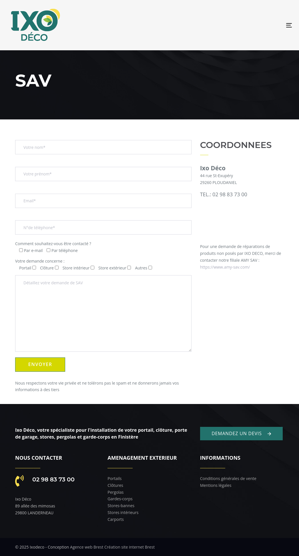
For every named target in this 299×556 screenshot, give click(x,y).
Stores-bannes (120, 505)
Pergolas (115, 492)
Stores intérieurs (122, 512)
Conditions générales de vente (228, 478)
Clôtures (115, 485)
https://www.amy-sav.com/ (225, 267)
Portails (114, 478)
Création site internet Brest (129, 547)
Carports (115, 519)
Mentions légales (216, 485)
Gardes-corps (119, 498)
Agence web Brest (86, 547)
